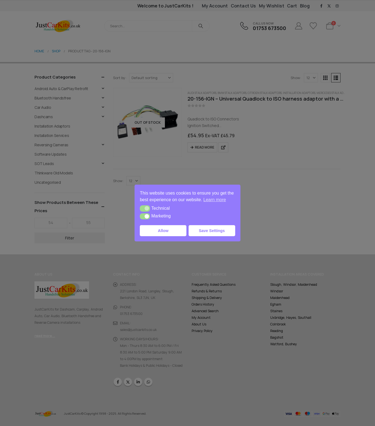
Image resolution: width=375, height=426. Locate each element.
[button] (145, 208)
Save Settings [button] (212, 230)
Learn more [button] (214, 199)
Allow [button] (163, 230)
